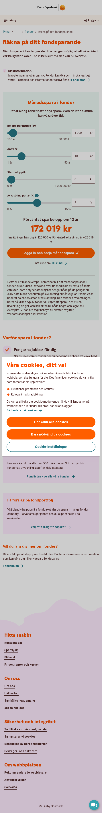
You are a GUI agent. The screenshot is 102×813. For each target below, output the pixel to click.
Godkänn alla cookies (51, 422)
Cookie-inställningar (51, 447)
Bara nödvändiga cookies (51, 434)
